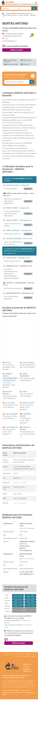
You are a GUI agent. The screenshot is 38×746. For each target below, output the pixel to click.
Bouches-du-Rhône (24, 15)
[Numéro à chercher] (16, 82)
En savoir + (28, 189)
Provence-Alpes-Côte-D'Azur (9, 15)
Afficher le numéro (16, 50)
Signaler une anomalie (11, 64)
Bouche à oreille (26, 60)
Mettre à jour (25, 64)
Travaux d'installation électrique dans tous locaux (18, 13)
